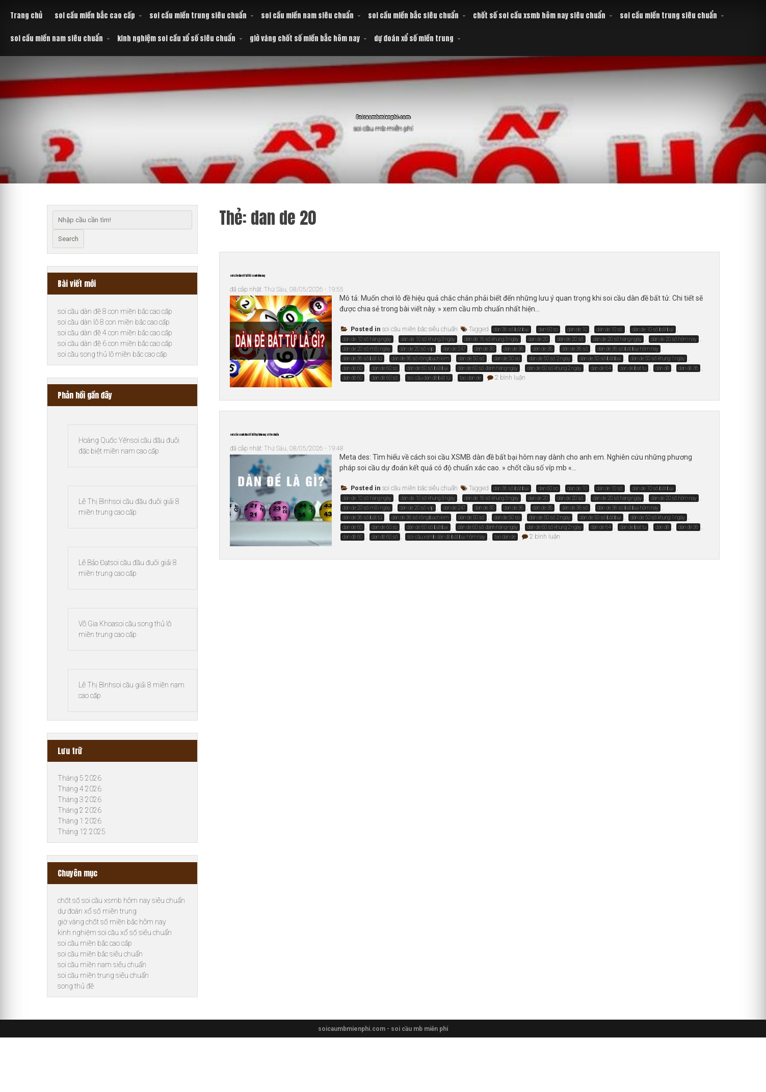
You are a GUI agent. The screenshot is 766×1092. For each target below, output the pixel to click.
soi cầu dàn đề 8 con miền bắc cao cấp (115, 311)
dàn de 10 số (609, 329)
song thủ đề (76, 1040)
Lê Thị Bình (95, 526)
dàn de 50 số (471, 358)
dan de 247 (454, 349)
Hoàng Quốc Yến (104, 442)
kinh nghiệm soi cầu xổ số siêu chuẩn (176, 38)
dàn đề (662, 368)
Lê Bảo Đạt (94, 595)
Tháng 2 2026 (79, 865)
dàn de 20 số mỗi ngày (366, 349)
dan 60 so (548, 329)
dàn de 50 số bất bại (600, 358)
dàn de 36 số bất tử (362, 358)
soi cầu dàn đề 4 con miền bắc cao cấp (115, 333)
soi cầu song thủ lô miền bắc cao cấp (112, 354)
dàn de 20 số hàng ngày (617, 339)
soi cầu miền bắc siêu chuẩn (413, 15)
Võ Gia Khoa (96, 664)
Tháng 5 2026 (79, 833)
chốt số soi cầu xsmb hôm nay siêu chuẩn (539, 15)
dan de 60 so (385, 368)
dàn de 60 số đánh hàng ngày (488, 368)
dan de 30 (484, 349)
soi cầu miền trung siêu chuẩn (198, 15)
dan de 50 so (507, 358)
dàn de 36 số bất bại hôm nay (627, 349)
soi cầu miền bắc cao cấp (95, 15)
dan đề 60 (352, 378)
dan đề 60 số (385, 378)
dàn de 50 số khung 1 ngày (657, 358)
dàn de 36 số (575, 349)
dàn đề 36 (688, 368)
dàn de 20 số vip (417, 349)
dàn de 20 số (570, 339)
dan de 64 (601, 368)
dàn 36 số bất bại (511, 329)
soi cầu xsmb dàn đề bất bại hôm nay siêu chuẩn (352, 430)
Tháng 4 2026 (79, 843)
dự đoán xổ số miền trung (414, 38)
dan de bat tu (633, 368)
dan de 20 (538, 339)
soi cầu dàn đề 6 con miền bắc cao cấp (115, 343)
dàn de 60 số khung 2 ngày (554, 368)
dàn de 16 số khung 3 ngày (491, 339)
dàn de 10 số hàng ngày (366, 339)
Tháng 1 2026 (79, 875)
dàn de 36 (542, 349)
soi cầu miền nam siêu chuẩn (307, 15)
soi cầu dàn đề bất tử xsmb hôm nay (321, 271)
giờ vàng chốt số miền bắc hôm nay (305, 38)
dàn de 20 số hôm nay (674, 339)
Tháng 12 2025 (81, 886)
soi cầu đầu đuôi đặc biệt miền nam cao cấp (126, 457)
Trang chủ (26, 15)
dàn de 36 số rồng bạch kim (420, 358)
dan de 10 (577, 329)
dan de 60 (352, 368)
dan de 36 (513, 349)
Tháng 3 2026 (79, 854)
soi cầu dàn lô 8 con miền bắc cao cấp (114, 322)
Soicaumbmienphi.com (383, 111)
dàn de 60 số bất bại (427, 368)
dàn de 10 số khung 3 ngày (428, 339)
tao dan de (470, 378)
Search (68, 239)
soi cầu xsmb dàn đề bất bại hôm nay (446, 537)
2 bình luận (510, 377)
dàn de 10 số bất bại (653, 329)
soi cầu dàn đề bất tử (429, 378)
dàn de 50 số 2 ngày (549, 358)
